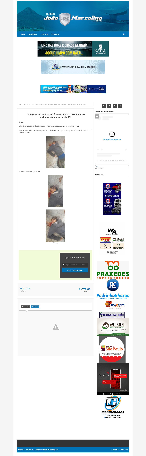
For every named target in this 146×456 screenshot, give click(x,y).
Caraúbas (98, 170)
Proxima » (87, 291)
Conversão (25, 307)
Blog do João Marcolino (38, 449)
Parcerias (55, 34)
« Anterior (23, 291)
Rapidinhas (32, 34)
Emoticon (35, 307)
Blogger (125, 449)
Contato (44, 34)
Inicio (23, 34)
